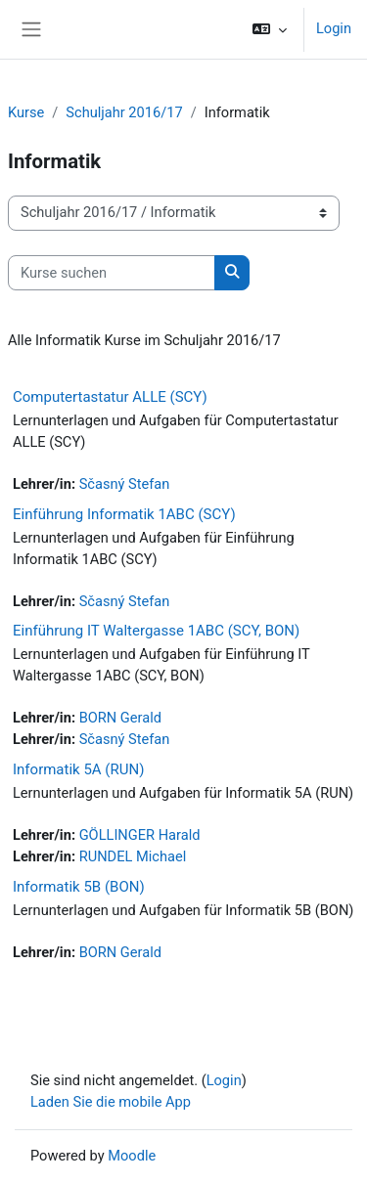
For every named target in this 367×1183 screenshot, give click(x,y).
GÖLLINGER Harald (140, 835)
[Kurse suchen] (111, 272)
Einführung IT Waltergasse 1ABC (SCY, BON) (156, 630)
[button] (269, 29)
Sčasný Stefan (124, 484)
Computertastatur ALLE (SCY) (110, 397)
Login (333, 28)
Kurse (26, 112)
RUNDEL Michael (133, 856)
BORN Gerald (120, 717)
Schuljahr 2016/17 (124, 112)
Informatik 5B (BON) (79, 887)
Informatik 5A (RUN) (78, 769)
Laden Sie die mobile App (110, 1102)
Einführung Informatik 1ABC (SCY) (124, 514)
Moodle (132, 1155)
